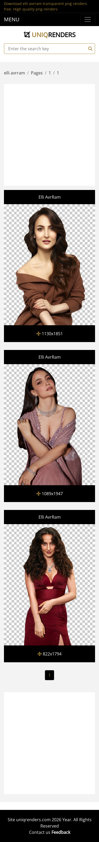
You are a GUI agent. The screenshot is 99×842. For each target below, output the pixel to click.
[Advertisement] (49, 134)
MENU (12, 19)
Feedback (60, 832)
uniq (50, 34)
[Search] (89, 49)
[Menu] (87, 19)
